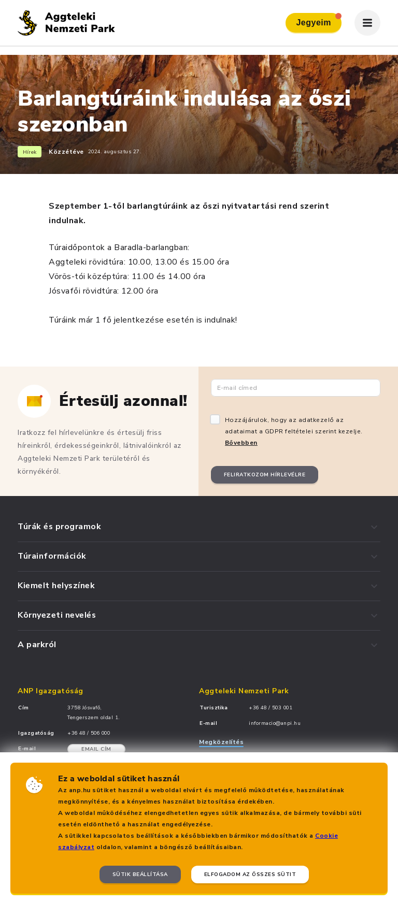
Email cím (96, 749)
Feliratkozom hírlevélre (265, 474)
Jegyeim (319, 20)
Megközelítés (221, 742)
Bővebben (241, 443)
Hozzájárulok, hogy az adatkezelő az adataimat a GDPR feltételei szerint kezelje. (294, 431)
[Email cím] (295, 388)
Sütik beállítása (140, 874)
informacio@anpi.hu (275, 723)
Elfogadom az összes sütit (250, 874)
